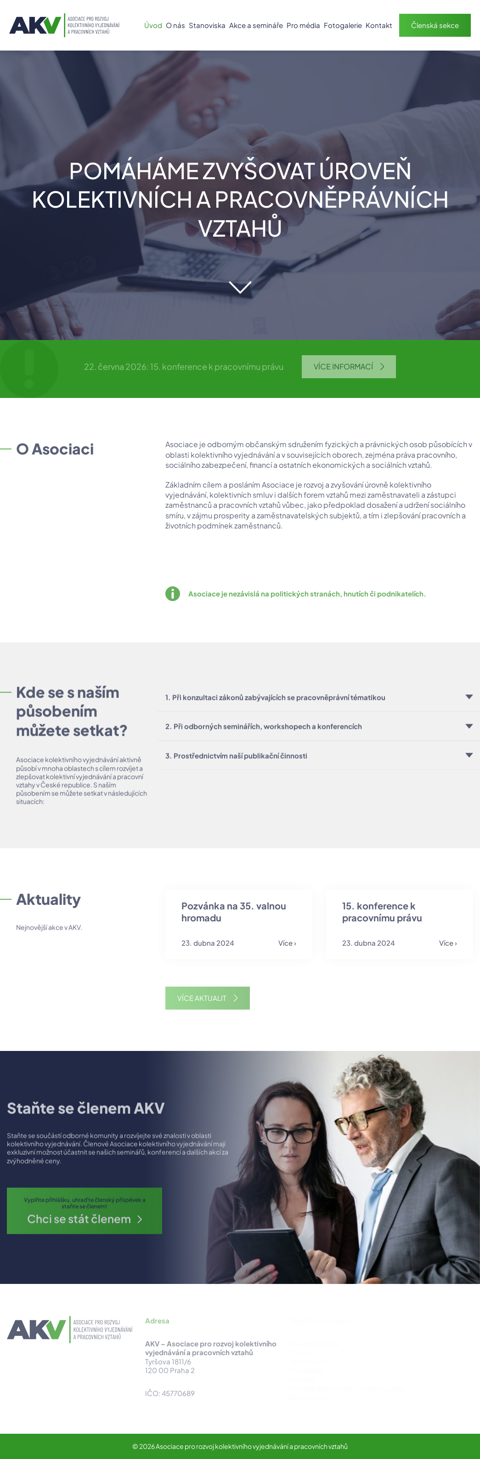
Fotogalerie (343, 25)
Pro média (303, 25)
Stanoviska (207, 25)
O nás (175, 25)
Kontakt (379, 25)
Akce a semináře (256, 25)
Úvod (153, 25)
